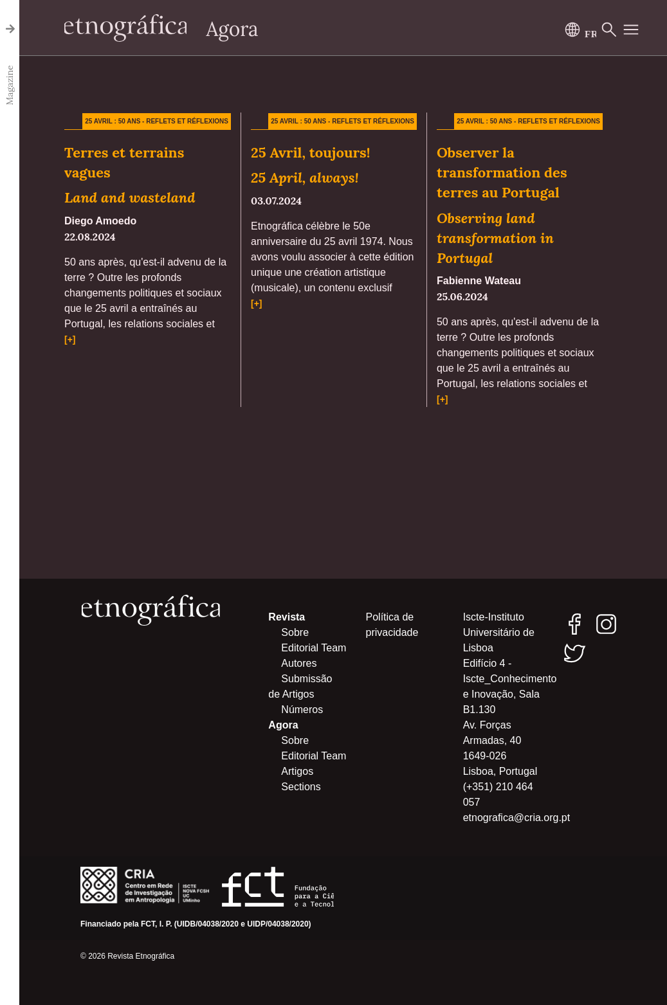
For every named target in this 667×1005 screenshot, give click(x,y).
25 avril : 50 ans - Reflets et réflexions (156, 121)
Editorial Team (313, 647)
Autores (298, 663)
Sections (300, 786)
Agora (232, 29)
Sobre (295, 632)
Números (302, 709)
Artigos (297, 771)
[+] (70, 339)
